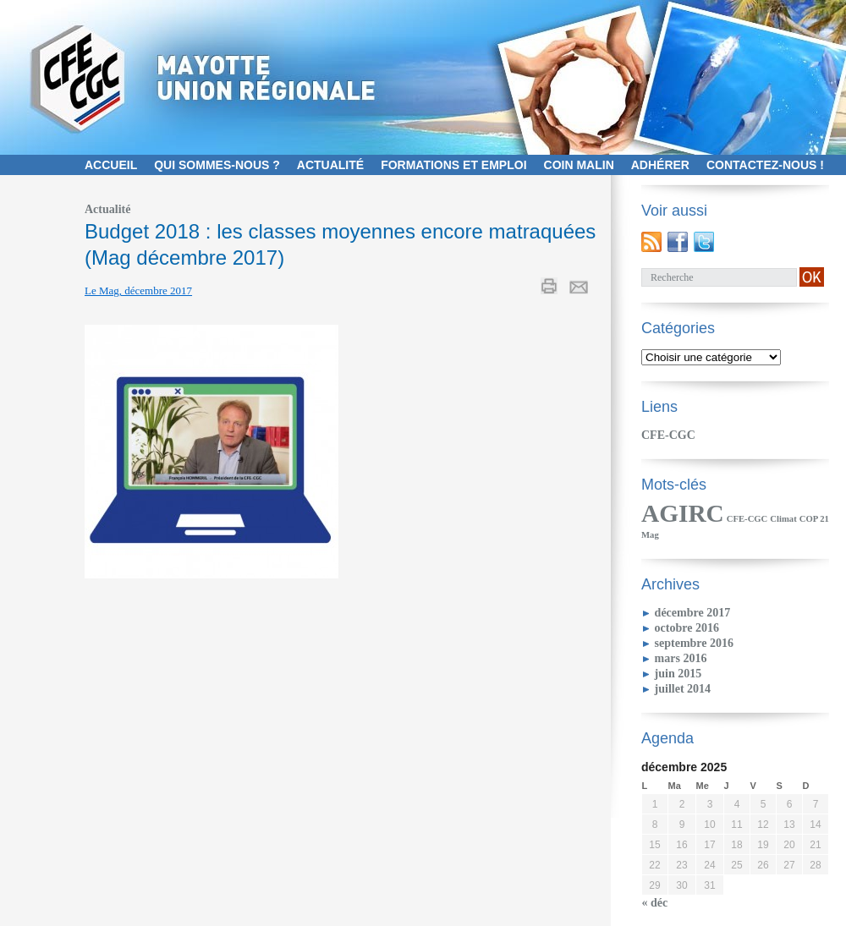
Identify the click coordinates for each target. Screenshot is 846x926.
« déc (655, 902)
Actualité (330, 165)
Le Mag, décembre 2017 (138, 290)
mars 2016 (681, 658)
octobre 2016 (687, 628)
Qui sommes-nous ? (217, 165)
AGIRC (682, 513)
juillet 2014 (683, 688)
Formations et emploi (453, 165)
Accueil (111, 165)
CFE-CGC (668, 435)
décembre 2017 (693, 612)
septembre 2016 (694, 643)
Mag (650, 535)
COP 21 (814, 518)
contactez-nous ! (765, 165)
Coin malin (579, 165)
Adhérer (660, 165)
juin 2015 (678, 673)
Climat (783, 518)
